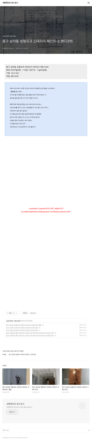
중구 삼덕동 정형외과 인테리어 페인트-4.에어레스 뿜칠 (23, 325)
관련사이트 (5, 430)
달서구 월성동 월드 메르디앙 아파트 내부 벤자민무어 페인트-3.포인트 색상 (30, 333)
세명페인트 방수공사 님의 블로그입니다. (19, 407)
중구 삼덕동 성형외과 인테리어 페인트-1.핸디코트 (22, 330)
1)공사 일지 (17, 321)
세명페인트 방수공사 (10, 3)
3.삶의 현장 (9, 321)
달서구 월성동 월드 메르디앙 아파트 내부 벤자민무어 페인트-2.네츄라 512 (30, 335)
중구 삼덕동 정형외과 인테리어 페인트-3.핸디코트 (22, 327)
